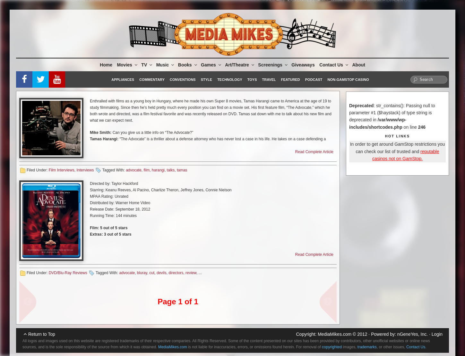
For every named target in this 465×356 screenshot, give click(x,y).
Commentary (152, 80)
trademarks (367, 347)
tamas (182, 170)
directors (175, 273)
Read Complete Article (314, 152)
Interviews (85, 170)
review (190, 273)
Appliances (122, 80)
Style (206, 80)
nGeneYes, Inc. (412, 334)
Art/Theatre (240, 64)
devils (162, 273)
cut (151, 273)
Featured (290, 80)
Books (188, 64)
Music (165, 64)
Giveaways (302, 64)
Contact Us (334, 64)
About (358, 64)
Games (211, 64)
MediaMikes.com (334, 334)
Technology (229, 80)
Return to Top (41, 334)
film (147, 170)
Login (437, 334)
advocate (134, 170)
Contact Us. (416, 347)
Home (106, 64)
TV (147, 64)
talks (171, 170)
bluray (142, 273)
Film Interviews (61, 170)
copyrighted (332, 347)
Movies (127, 64)
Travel (269, 80)
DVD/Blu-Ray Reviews (68, 273)
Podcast (314, 80)
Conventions (183, 80)
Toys (252, 80)
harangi (158, 170)
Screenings (273, 64)
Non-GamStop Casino (348, 80)
